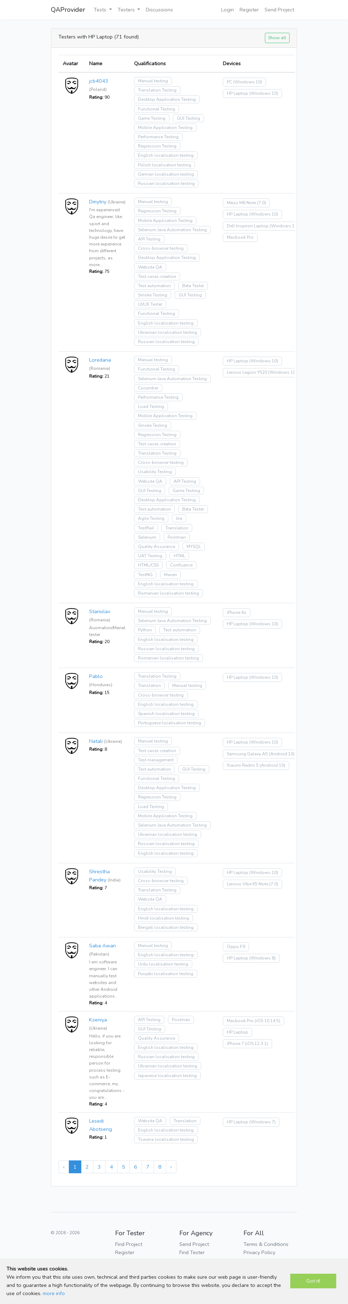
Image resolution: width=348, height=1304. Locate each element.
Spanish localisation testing (166, 713)
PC (229, 82)
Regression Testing (157, 146)
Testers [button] (127, 9)
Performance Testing (158, 137)
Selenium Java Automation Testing (172, 230)
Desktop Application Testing (167, 99)
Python (145, 630)
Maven (170, 575)
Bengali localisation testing (166, 927)
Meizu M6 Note (241, 203)
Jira (179, 518)
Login (227, 9)
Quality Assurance (156, 546)
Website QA (150, 267)
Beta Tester (193, 286)
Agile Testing (151, 518)
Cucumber (148, 388)
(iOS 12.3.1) (256, 1043)
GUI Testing (188, 118)
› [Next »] (171, 1166)
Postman (177, 537)
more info (54, 1293)
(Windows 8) (262, 958)
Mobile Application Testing (165, 127)
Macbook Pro (240, 237)
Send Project (279, 9)
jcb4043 (98, 80)
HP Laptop (237, 93)
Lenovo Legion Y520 (247, 372)
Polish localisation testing (164, 165)
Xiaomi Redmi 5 (243, 765)
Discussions (159, 9)
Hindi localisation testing (163, 918)
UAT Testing (150, 556)
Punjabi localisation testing (165, 974)
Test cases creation (157, 276)
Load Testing (151, 406)
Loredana (100, 359)
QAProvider (68, 9)
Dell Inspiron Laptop (247, 226)
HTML (179, 556)
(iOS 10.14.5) (267, 1021)
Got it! (313, 1280)
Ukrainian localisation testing (167, 332)
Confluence (181, 565)
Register (249, 9)
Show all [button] (277, 38)
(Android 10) (282, 754)
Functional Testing (156, 109)
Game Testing (151, 118)
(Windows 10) (247, 82)
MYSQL (193, 546)
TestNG (145, 575)
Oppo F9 (236, 946)
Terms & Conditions (266, 1244)
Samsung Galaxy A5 (247, 754)
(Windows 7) (262, 1122)
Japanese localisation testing (167, 1075)
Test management (156, 760)
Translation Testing (157, 90)
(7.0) (261, 203)
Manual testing (153, 81)
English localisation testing (166, 155)
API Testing (149, 239)
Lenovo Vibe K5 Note (247, 884)
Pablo (96, 676)
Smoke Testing (152, 295)
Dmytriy (97, 201)
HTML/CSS (148, 565)
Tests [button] (101, 9)
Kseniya (98, 1019)
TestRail (146, 528)
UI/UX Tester (150, 304)
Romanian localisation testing (168, 593)
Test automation (154, 286)
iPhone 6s (236, 612)
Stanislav (99, 611)
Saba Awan (102, 945)
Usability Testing (155, 472)
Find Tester (192, 1252)
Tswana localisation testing (166, 1139)
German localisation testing (166, 174)
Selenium (147, 537)
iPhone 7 (235, 1043)
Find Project (128, 1244)
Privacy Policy (259, 1252)
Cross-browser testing (161, 248)
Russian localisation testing (166, 183)
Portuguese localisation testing (169, 723)
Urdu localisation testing (163, 964)
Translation (176, 528)
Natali (96, 741)
